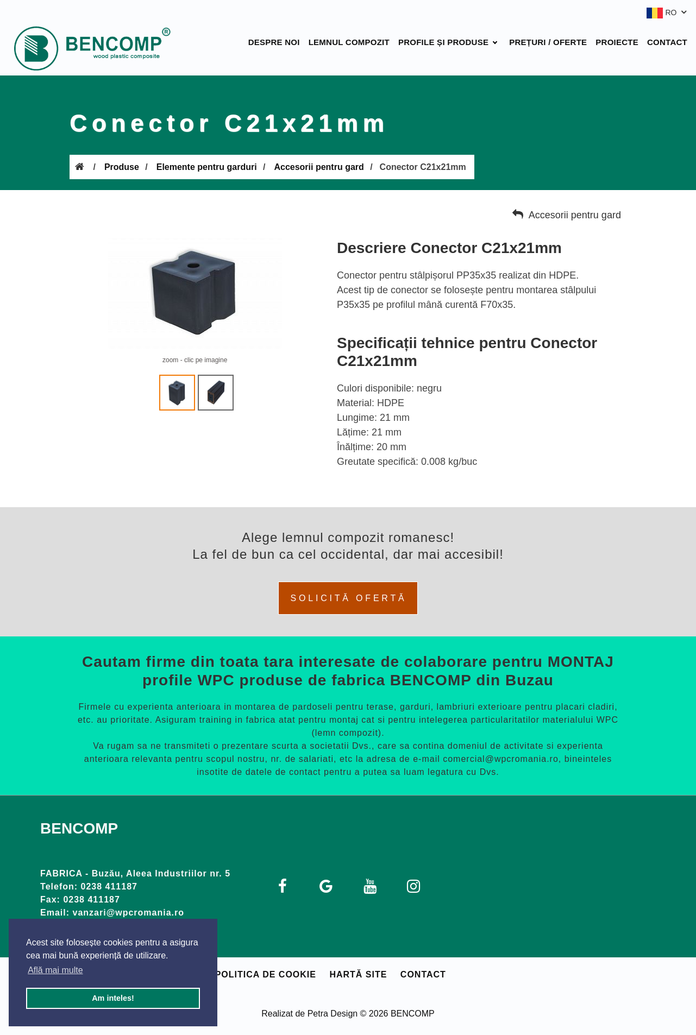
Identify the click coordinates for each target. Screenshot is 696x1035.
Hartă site (358, 974)
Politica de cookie (265, 974)
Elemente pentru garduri (206, 167)
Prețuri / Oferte (548, 42)
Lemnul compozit (349, 42)
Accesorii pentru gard (318, 167)
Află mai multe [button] (55, 970)
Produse (121, 167)
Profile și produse (443, 42)
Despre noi (274, 42)
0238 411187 (109, 886)
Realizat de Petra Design (309, 1013)
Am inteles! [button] (113, 998)
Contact (667, 42)
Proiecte (616, 42)
